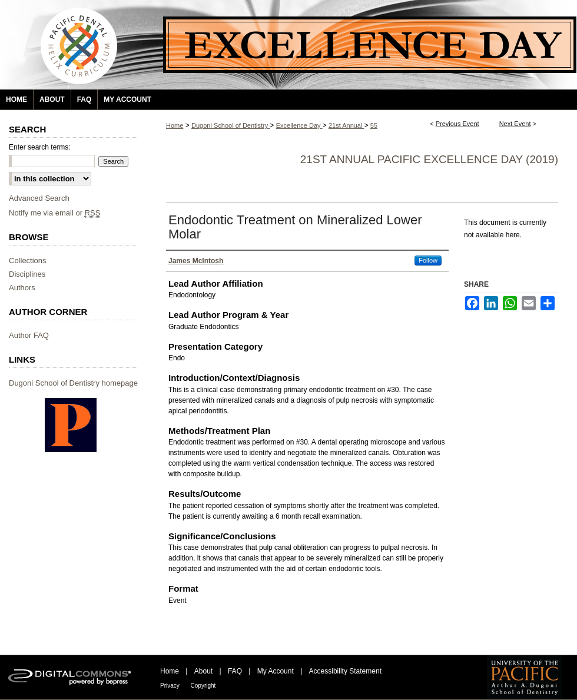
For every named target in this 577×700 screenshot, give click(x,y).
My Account (276, 671)
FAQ (236, 671)
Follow (428, 260)
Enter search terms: (40, 147)
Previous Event (457, 123)
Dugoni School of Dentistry (230, 125)
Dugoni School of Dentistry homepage (73, 383)
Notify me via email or (54, 212)
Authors (22, 287)
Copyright (203, 685)
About (204, 671)
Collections (28, 260)
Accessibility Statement (345, 671)
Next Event (515, 123)
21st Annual (346, 125)
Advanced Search (39, 198)
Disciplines (27, 274)
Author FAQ (29, 335)
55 (373, 125)
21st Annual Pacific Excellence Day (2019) (429, 159)
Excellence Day (299, 125)
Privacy (170, 685)
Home (174, 125)
